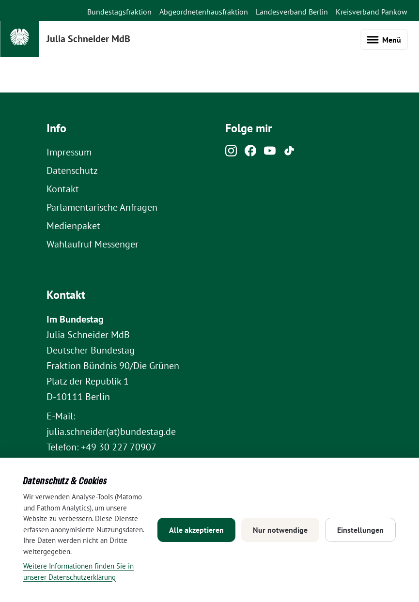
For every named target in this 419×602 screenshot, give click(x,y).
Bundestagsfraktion (119, 11)
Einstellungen (360, 530)
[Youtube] (270, 153)
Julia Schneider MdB (88, 38)
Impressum (69, 152)
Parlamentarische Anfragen (102, 207)
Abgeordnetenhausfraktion (203, 11)
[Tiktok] (289, 153)
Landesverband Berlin (292, 11)
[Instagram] (231, 153)
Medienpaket (73, 225)
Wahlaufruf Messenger (93, 244)
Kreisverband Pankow (371, 11)
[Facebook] (250, 153)
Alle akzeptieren (196, 530)
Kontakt (63, 189)
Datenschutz (72, 170)
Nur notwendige (280, 530)
